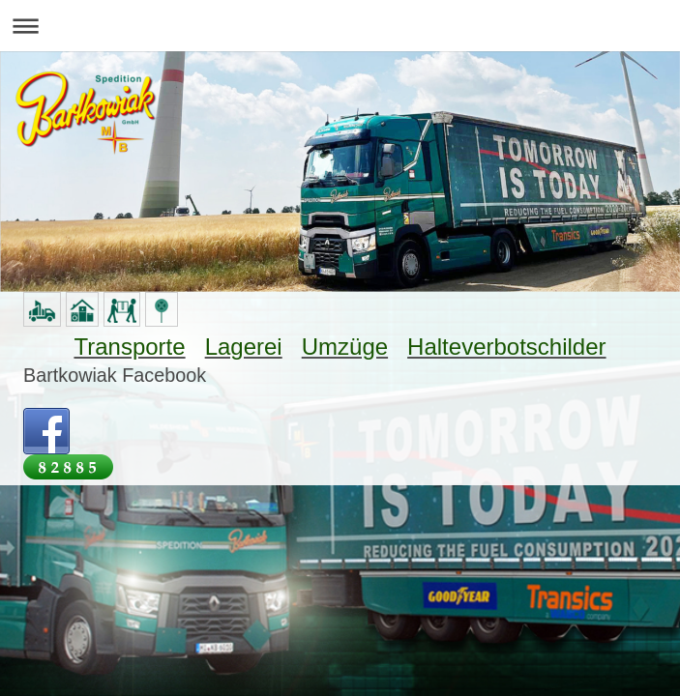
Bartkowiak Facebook (114, 375)
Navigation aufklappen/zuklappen (340, 25)
